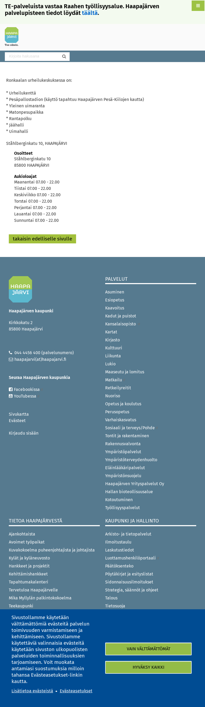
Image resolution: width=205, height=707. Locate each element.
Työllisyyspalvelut (122, 507)
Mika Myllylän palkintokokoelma (40, 597)
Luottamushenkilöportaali (132, 558)
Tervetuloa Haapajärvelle (33, 589)
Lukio (110, 363)
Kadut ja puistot (120, 315)
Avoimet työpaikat (27, 542)
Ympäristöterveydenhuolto (131, 459)
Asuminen (114, 292)
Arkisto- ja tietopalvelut (128, 534)
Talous (111, 597)
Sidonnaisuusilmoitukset (129, 582)
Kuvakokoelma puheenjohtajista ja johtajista (52, 550)
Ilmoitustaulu (118, 542)
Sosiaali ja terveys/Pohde (132, 427)
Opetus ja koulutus (123, 403)
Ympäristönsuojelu (123, 475)
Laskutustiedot (119, 550)
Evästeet (17, 420)
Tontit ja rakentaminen (127, 435)
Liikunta (113, 355)
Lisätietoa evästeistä (32, 690)
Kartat (111, 331)
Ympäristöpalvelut (123, 451)
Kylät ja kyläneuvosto (29, 558)
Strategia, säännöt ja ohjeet (131, 589)
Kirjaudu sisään (23, 433)
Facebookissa (29, 389)
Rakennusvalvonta (123, 443)
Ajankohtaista (22, 534)
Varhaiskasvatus (120, 419)
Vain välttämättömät (148, 648)
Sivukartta (19, 414)
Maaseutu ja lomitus (124, 371)
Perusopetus (117, 411)
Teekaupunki (21, 605)
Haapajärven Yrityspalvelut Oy (134, 483)
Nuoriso (112, 395)
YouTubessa (27, 396)
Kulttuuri (113, 347)
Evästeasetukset (76, 690)
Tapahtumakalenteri (28, 582)
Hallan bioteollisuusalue (129, 491)
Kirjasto (112, 339)
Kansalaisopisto (123, 323)
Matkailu (115, 379)
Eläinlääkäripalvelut (125, 467)
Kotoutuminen (119, 499)
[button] (198, 6)
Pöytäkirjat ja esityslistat (129, 574)
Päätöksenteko (119, 566)
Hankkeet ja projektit (29, 566)
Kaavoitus (114, 307)
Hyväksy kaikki (148, 667)
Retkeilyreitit (118, 387)
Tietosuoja (115, 605)
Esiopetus (114, 300)
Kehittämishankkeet (28, 574)
